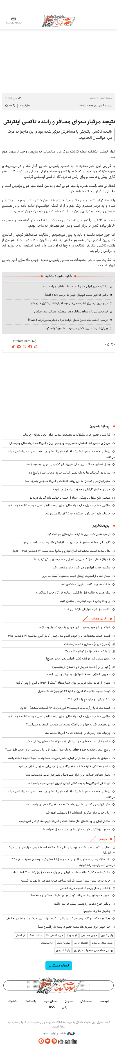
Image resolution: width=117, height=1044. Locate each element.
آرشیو (65, 1007)
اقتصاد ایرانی (81, 943)
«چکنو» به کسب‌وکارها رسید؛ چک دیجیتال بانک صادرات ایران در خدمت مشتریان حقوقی (58, 918)
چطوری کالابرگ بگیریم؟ (96, 910)
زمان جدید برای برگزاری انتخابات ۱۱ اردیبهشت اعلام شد (78, 812)
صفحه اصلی (105, 98)
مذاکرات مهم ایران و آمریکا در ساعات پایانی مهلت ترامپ (74, 286)
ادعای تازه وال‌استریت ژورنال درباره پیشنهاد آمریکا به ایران (76, 575)
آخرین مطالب (99, 619)
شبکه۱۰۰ (104, 1001)
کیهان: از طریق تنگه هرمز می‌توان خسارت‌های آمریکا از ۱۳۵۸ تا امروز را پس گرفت (63, 682)
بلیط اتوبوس (63, 950)
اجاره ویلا (72, 935)
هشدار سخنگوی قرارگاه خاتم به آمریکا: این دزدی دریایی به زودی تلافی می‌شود (64, 766)
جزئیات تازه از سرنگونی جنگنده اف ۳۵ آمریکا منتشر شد (77, 513)
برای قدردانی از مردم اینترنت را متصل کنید (85, 600)
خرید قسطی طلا (54, 935)
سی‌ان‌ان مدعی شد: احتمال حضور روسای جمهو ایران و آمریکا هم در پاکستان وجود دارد (59, 443)
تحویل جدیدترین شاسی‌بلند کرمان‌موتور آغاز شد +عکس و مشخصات (69, 895)
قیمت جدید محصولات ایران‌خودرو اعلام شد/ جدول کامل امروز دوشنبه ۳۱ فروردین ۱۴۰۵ (58, 635)
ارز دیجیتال (47, 943)
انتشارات (13, 1001)
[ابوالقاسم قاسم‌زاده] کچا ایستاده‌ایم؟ (87, 651)
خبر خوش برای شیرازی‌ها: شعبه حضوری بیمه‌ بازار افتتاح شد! (74, 926)
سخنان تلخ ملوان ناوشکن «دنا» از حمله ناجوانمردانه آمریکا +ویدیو (70, 497)
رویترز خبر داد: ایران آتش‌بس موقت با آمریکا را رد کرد (76, 328)
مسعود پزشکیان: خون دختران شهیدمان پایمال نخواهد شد (75, 829)
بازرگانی (103, 839)
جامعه (92, 98)
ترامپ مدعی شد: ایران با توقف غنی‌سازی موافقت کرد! (78, 534)
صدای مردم (50, 1001)
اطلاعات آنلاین (58, 20)
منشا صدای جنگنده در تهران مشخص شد (85, 584)
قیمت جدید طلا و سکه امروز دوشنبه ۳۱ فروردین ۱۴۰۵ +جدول (74, 691)
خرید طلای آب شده (102, 943)
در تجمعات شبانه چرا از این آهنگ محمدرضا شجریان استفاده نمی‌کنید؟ (68, 724)
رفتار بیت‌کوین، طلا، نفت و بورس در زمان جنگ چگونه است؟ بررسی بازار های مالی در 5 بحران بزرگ (62, 849)
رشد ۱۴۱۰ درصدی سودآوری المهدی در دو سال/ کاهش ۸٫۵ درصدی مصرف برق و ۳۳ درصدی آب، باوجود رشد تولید (63, 862)
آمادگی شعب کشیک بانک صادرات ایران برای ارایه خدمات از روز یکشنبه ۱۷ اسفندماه (61, 872)
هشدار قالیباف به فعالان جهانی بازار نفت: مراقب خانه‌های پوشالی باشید (67, 741)
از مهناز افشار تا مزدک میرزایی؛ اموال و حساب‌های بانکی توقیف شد (71, 559)
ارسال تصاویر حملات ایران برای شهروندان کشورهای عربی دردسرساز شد (68, 464)
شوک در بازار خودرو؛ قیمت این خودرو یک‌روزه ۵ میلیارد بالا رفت (73, 627)
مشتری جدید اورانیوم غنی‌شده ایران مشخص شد (81, 567)
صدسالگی (86, 1001)
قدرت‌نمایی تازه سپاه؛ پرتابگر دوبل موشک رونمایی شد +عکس (71, 311)
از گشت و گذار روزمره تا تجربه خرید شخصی (85, 888)
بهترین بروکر (63, 943)
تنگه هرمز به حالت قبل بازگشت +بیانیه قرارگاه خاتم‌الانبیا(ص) (73, 592)
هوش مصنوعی (89, 935)
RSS (52, 1007)
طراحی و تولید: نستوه (59, 1034)
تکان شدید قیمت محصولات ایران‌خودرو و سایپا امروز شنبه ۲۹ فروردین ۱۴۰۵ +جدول (61, 550)
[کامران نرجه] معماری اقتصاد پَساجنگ (87, 644)
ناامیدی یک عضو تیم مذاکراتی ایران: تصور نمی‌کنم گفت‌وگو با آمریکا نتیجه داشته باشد (59, 757)
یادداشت (30, 1001)
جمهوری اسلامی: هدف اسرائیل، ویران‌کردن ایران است (78, 674)
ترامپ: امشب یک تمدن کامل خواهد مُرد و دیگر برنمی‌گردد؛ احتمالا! (68, 319)
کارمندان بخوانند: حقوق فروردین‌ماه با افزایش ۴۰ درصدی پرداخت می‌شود (66, 542)
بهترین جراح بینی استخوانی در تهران (93, 950)
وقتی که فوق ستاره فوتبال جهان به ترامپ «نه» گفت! (76, 294)
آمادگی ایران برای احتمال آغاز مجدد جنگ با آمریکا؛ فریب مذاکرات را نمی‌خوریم (64, 821)
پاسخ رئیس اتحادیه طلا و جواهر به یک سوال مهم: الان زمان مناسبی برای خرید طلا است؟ (57, 749)
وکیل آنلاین (107, 935)
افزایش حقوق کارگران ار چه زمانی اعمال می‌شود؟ (81, 489)
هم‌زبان (69, 1001)
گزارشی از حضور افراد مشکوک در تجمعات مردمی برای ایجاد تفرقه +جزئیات (66, 434)
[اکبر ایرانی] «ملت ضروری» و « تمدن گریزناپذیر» (81, 666)
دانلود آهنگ (35, 935)
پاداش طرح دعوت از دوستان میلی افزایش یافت (82, 903)
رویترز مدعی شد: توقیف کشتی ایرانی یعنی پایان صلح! (78, 658)
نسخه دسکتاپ (58, 965)
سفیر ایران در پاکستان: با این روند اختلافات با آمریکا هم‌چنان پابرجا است (67, 481)
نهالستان (20, 935)
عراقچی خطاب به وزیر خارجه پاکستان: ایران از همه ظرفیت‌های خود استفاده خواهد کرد (59, 505)
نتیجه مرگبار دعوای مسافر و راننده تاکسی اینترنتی (59, 121)
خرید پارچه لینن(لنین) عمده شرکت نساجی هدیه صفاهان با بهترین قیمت (65, 880)
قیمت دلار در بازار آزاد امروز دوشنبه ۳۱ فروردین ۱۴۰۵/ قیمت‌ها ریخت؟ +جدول (65, 707)
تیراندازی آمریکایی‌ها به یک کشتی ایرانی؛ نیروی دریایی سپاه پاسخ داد (69, 472)
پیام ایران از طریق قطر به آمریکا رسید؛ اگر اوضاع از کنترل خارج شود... (67, 303)
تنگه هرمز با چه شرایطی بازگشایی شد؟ (87, 609)
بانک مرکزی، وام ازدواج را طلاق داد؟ (89, 699)
